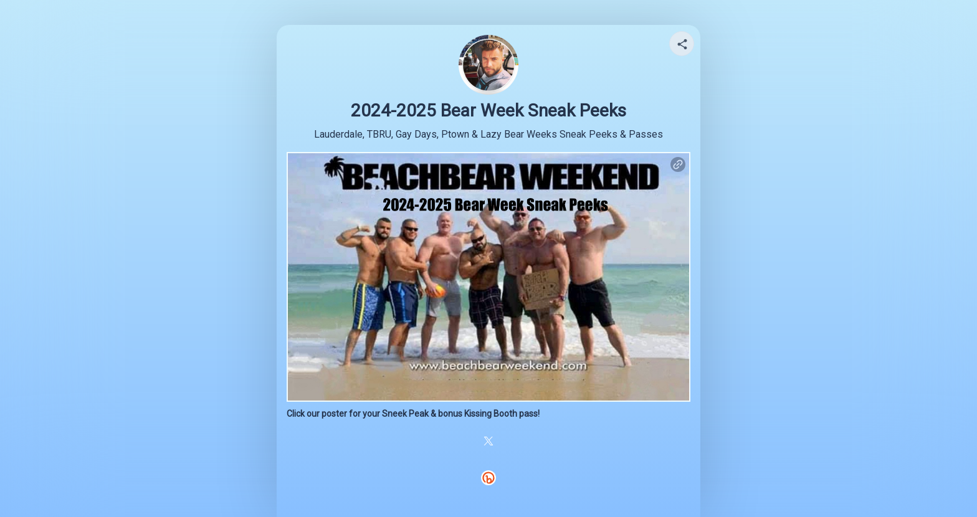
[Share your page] (681, 43)
